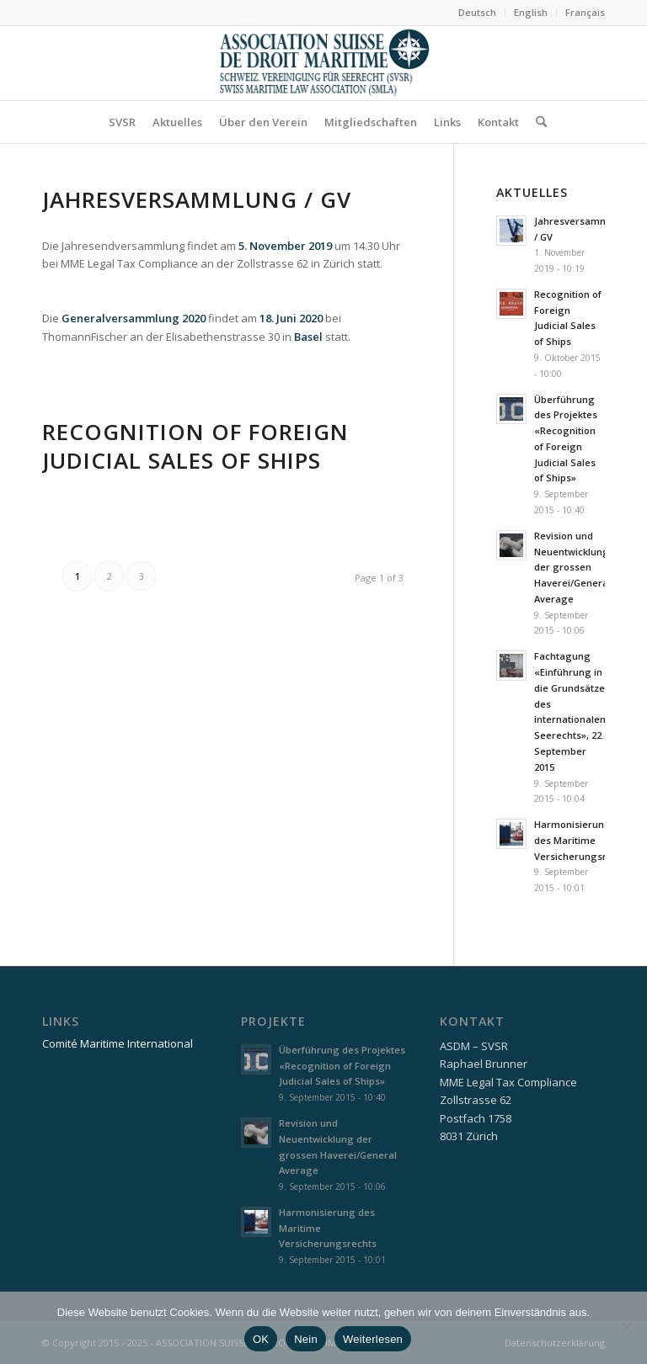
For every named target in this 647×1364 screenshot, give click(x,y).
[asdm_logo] (323, 63)
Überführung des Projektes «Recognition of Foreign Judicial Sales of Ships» (342, 1065)
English (531, 12)
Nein (306, 1339)
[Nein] (626, 1327)
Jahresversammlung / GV (196, 199)
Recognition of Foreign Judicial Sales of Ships (195, 446)
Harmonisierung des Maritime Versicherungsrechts (583, 840)
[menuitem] (477, 12)
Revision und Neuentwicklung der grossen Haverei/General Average (572, 567)
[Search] (537, 122)
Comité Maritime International (117, 1043)
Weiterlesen (373, 1339)
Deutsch (477, 12)
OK (261, 1339)
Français (585, 12)
